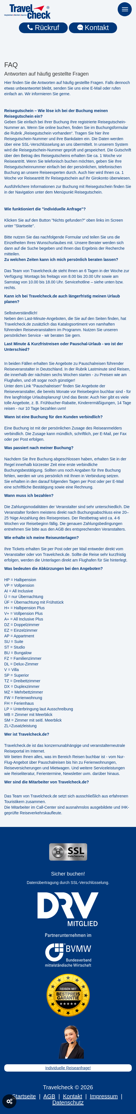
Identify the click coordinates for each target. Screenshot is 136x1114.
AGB (49, 1096)
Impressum (104, 1096)
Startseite (24, 1096)
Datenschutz (68, 1102)
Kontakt (93, 27)
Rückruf (43, 27)
